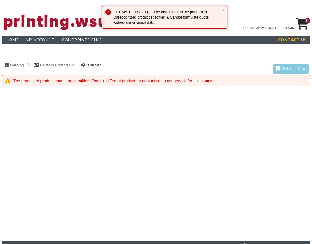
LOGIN (289, 28)
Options (91, 65)
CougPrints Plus (82, 40)
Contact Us (292, 40)
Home (12, 40)
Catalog (14, 65)
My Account (40, 40)
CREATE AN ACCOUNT (260, 28)
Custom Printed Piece (56, 65)
